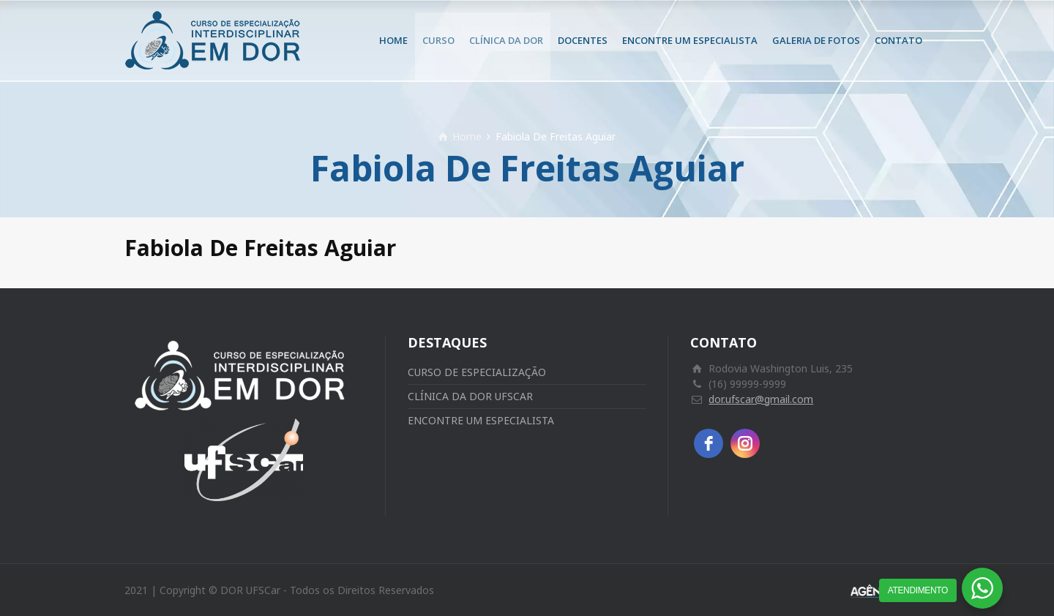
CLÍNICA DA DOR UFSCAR (470, 396)
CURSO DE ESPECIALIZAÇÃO (477, 372)
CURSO (438, 40)
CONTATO (898, 40)
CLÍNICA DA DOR (506, 40)
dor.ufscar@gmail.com (761, 399)
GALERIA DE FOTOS (816, 40)
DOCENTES (583, 40)
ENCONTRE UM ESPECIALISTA (690, 40)
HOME (393, 40)
